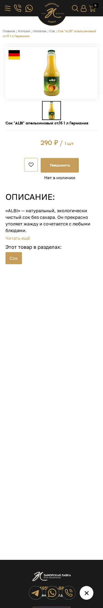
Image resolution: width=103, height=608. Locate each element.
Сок (14, 258)
